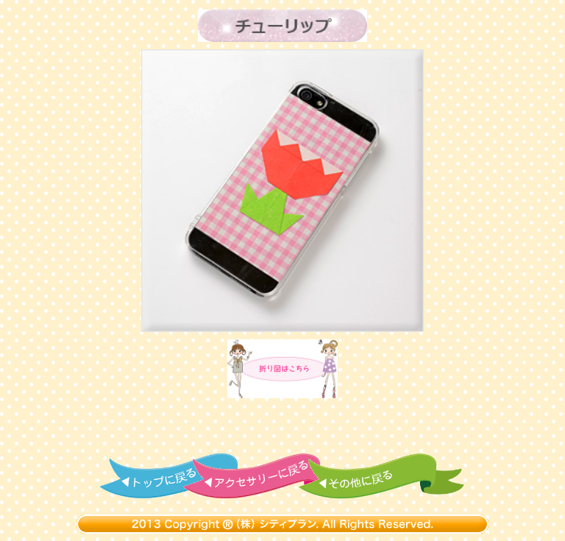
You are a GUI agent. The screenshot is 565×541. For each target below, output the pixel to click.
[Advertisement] (282, 426)
